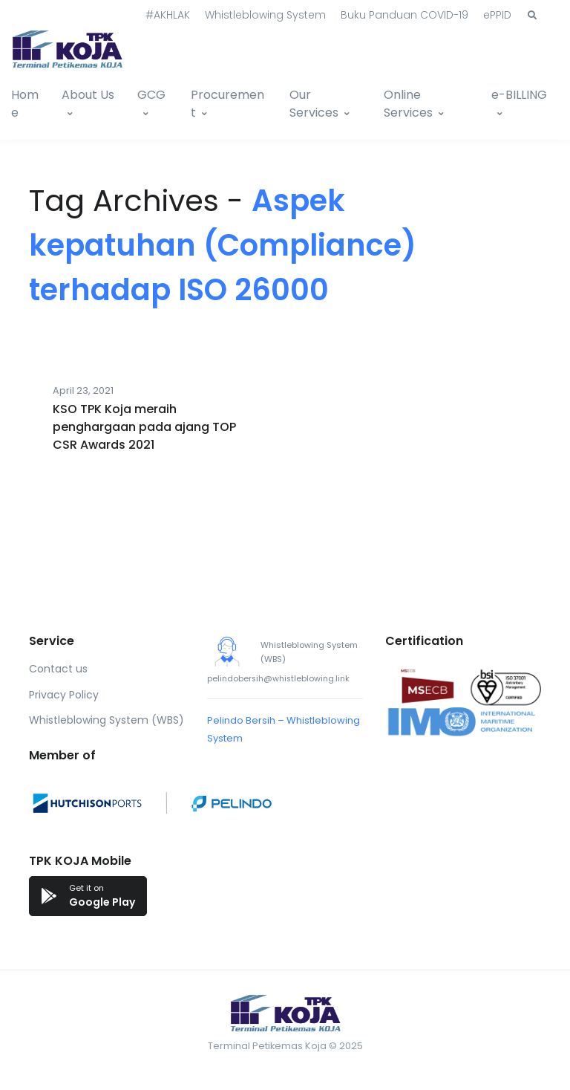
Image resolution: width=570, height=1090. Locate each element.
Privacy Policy (64, 694)
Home (25, 103)
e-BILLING (519, 94)
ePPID (497, 14)
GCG (151, 94)
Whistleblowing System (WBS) (106, 720)
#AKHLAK (167, 14)
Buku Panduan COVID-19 (404, 14)
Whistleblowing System (265, 14)
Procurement (227, 103)
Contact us (58, 668)
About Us (88, 94)
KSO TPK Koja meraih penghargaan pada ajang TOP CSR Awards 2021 (144, 426)
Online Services (408, 103)
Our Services (313, 103)
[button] (532, 16)
